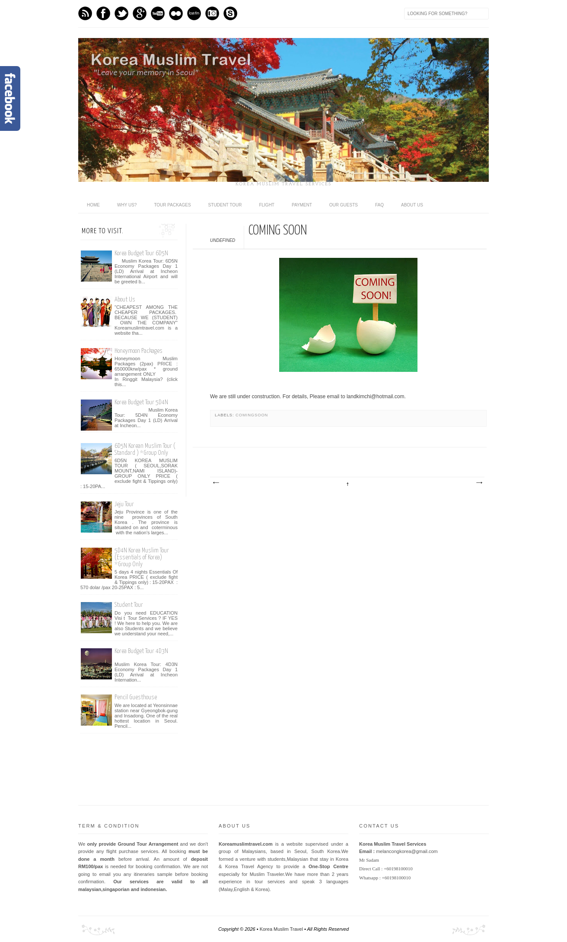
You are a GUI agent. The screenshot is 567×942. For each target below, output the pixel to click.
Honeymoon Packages (138, 351)
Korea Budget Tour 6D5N (141, 253)
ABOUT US (412, 205)
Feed (85, 13)
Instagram (212, 13)
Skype (230, 13)
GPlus (140, 13)
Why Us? (127, 205)
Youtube (158, 13)
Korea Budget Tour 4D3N (141, 651)
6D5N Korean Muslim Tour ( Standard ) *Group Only (145, 449)
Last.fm (194, 13)
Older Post (478, 482)
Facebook (103, 13)
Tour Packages (172, 205)
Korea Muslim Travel (281, 929)
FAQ (379, 205)
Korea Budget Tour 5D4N (141, 402)
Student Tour (225, 205)
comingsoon (252, 415)
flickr (176, 13)
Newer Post (215, 482)
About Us (125, 299)
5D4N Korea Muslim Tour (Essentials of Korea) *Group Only (142, 557)
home (93, 205)
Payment (302, 205)
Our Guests (343, 205)
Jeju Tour (124, 504)
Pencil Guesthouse (136, 697)
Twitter (121, 13)
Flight (266, 205)
